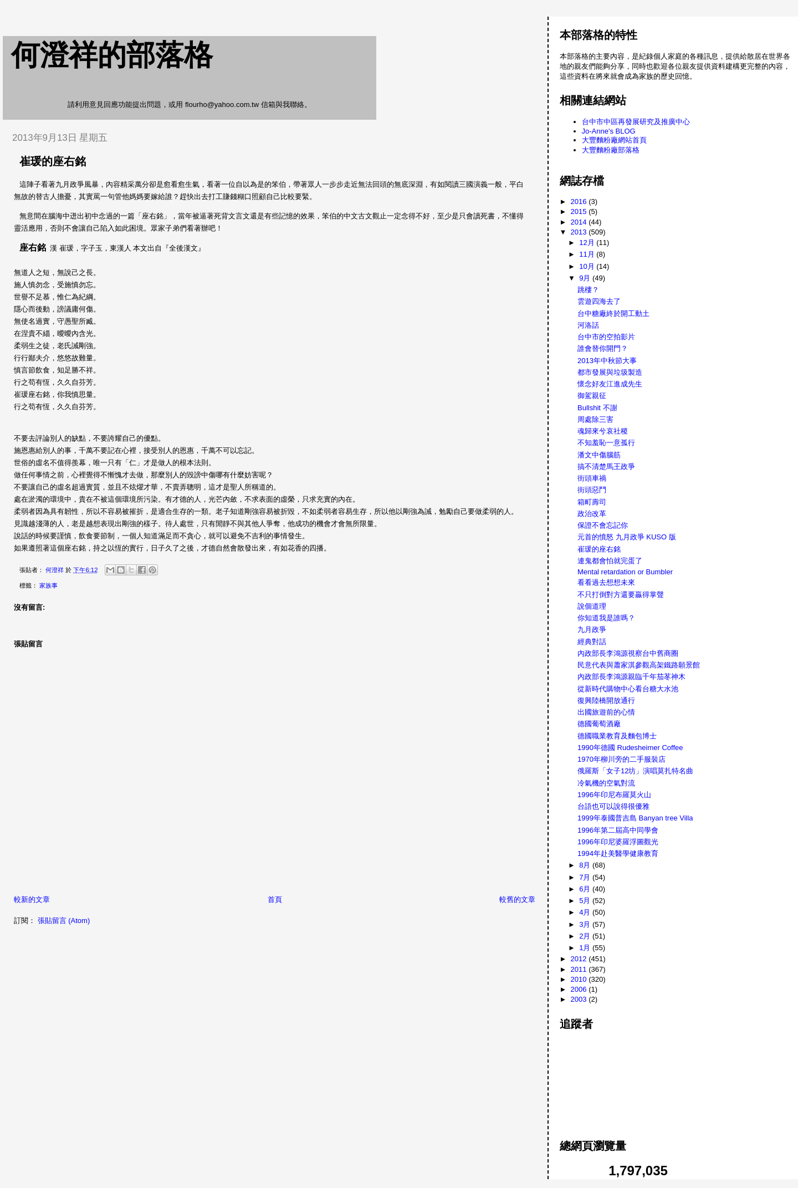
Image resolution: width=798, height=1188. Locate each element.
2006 (580, 989)
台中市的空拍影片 (606, 337)
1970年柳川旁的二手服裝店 (621, 759)
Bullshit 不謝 (597, 408)
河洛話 (588, 325)
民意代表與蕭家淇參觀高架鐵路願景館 (638, 665)
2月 (585, 936)
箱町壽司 (591, 502)
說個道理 (591, 606)
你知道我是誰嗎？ (606, 618)
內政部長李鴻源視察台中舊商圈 (627, 653)
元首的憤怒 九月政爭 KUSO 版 (626, 537)
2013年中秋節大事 (607, 360)
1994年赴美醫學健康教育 (617, 853)
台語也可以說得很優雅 (613, 806)
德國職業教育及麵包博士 (617, 736)
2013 (580, 232)
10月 (587, 266)
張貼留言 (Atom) (64, 920)
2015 (580, 211)
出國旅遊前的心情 (606, 712)
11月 (587, 254)
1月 (585, 948)
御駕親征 (591, 395)
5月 (585, 900)
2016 (580, 201)
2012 (580, 959)
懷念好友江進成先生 (609, 384)
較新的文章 (32, 899)
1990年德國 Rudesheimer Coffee (630, 747)
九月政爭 (591, 629)
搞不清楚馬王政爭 (606, 466)
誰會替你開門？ (602, 348)
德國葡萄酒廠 (599, 724)
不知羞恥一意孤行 (606, 443)
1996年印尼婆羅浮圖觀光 (617, 842)
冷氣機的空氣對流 (606, 783)
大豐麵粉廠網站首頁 (614, 140)
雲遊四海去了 (599, 301)
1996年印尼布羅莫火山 (614, 795)
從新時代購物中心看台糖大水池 (627, 689)
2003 (580, 999)
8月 (585, 865)
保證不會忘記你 (602, 525)
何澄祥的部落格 (112, 55)
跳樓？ (588, 289)
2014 (580, 222)
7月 (585, 877)
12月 (587, 242)
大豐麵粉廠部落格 (611, 150)
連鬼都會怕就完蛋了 (609, 561)
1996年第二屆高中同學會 (617, 830)
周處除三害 (595, 419)
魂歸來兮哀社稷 (602, 431)
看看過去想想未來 (606, 582)
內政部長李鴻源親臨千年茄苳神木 (631, 676)
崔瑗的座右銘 (599, 549)
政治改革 (591, 513)
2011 (580, 969)
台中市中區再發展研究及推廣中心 (636, 122)
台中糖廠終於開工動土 (613, 313)
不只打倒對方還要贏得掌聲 (620, 594)
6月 (585, 889)
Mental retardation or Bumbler (625, 572)
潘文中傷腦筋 (599, 455)
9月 (585, 278)
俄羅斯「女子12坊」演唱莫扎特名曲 (635, 771)
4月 (585, 912)
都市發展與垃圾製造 (609, 372)
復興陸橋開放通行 (606, 700)
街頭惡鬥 (591, 490)
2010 (580, 979)
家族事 (48, 585)
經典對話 (591, 642)
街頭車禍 (591, 478)
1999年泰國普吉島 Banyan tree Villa (635, 818)
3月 (585, 924)
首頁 (275, 899)
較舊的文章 (517, 899)
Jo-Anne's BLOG (609, 131)
